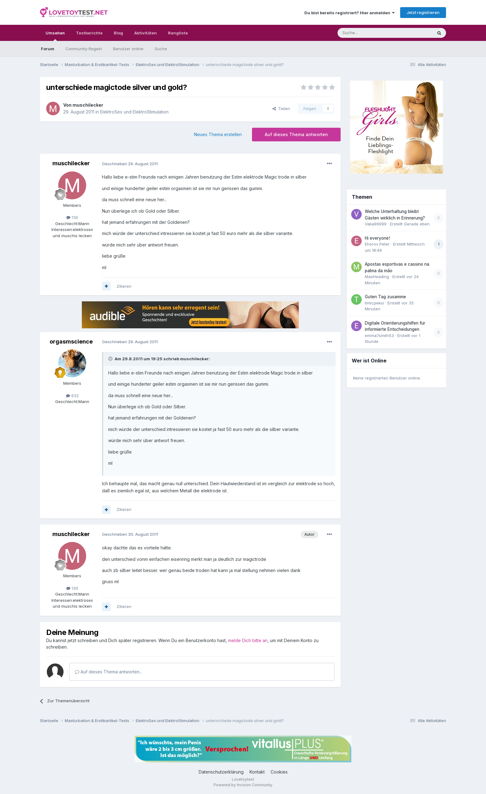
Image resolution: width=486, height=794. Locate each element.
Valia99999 (376, 223)
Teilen (281, 108)
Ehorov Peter (377, 244)
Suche (161, 48)
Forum (47, 48)
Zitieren (124, 286)
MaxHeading (377, 276)
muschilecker (88, 105)
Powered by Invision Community (243, 785)
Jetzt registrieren (423, 12)
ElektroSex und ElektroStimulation (134, 111)
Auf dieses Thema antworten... (108, 671)
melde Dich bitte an (247, 640)
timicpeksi (374, 302)
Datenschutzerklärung (221, 771)
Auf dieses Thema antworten (296, 134)
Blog (118, 32)
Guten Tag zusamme (385, 296)
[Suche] (365, 33)
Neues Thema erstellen (218, 134)
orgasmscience (71, 341)
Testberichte (89, 32)
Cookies (279, 771)
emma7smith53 (379, 335)
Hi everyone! (377, 238)
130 (72, 217)
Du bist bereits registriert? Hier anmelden (349, 12)
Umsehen (55, 35)
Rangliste (178, 32)
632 (72, 395)
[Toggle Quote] (111, 358)
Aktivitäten (145, 32)
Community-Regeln (83, 48)
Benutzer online (128, 48)
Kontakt (257, 771)
